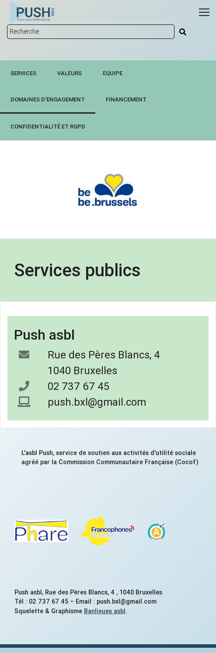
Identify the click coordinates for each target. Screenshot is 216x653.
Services (23, 73)
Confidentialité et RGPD (47, 126)
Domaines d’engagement (47, 99)
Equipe (112, 73)
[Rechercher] (183, 32)
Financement (126, 99)
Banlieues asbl (104, 611)
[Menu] (204, 12)
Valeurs (69, 73)
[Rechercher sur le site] (90, 31)
